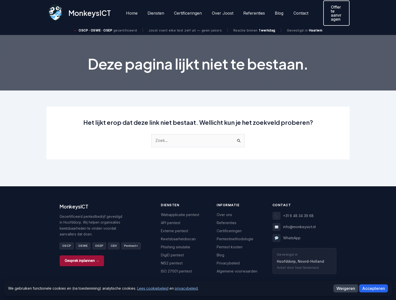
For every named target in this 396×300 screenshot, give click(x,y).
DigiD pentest (172, 255)
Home (131, 13)
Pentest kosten (229, 247)
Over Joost (216, 13)
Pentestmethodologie (235, 239)
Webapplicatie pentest (180, 215)
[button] (330, 13)
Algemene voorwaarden (237, 271)
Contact (288, 13)
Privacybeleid (228, 263)
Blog (269, 13)
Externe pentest (174, 231)
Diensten (153, 13)
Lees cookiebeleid (152, 288)
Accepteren (373, 288)
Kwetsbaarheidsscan (178, 239)
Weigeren (345, 288)
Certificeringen (183, 13)
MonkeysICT (89, 13)
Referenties (246, 13)
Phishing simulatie (175, 247)
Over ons (224, 215)
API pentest (170, 223)
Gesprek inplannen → (82, 261)
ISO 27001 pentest (176, 271)
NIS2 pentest (172, 263)
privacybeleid (186, 288)
